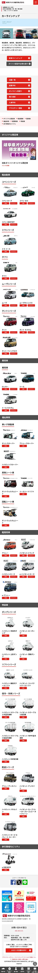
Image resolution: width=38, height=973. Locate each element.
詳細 (6, 203)
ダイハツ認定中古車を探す (18, 63)
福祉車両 (6, 121)
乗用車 (28, 119)
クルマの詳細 (5, 165)
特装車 (23, 121)
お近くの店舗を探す (19, 950)
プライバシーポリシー (8, 957)
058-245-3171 (19, 931)
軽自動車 (20, 119)
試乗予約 (12, 85)
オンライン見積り (15, 91)
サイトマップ (19, 957)
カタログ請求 (29, 971)
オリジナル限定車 (9, 119)
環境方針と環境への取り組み (20, 959)
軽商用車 (15, 121)
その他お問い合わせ (35, 971)
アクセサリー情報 (15, 108)
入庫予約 (12, 102)
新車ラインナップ (15, 58)
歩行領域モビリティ (9, 124)
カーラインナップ (11, 16)
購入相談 (12, 96)
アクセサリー (14, 203)
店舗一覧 (12, 80)
